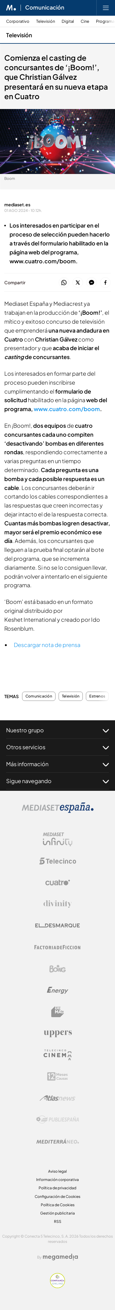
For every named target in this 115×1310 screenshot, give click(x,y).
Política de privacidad (57, 1188)
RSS (57, 1221)
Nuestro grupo (57, 730)
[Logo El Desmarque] (57, 926)
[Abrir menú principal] (106, 8)
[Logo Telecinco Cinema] (58, 1055)
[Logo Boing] (57, 968)
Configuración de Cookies (57, 1196)
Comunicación (38, 696)
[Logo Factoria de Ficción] (57, 947)
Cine (85, 21)
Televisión (45, 21)
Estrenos (97, 696)
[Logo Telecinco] (57, 861)
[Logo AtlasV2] (57, 1098)
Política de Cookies (58, 1205)
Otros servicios (57, 747)
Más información (57, 764)
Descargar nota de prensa (47, 644)
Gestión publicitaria (57, 1213)
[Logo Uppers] (57, 1033)
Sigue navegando (57, 781)
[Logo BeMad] (57, 1012)
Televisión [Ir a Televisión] (19, 34)
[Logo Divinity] (58, 904)
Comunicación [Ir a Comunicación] (44, 8)
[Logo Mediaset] (57, 811)
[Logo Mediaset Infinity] (57, 839)
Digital (68, 21)
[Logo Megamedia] (60, 1257)
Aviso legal (57, 1171)
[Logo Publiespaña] (57, 1119)
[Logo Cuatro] (57, 882)
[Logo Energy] (57, 990)
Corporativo (17, 21)
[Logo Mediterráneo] (57, 1141)
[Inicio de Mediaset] (11, 8)
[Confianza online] (57, 1286)
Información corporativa (57, 1179)
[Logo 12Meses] (57, 1076)
